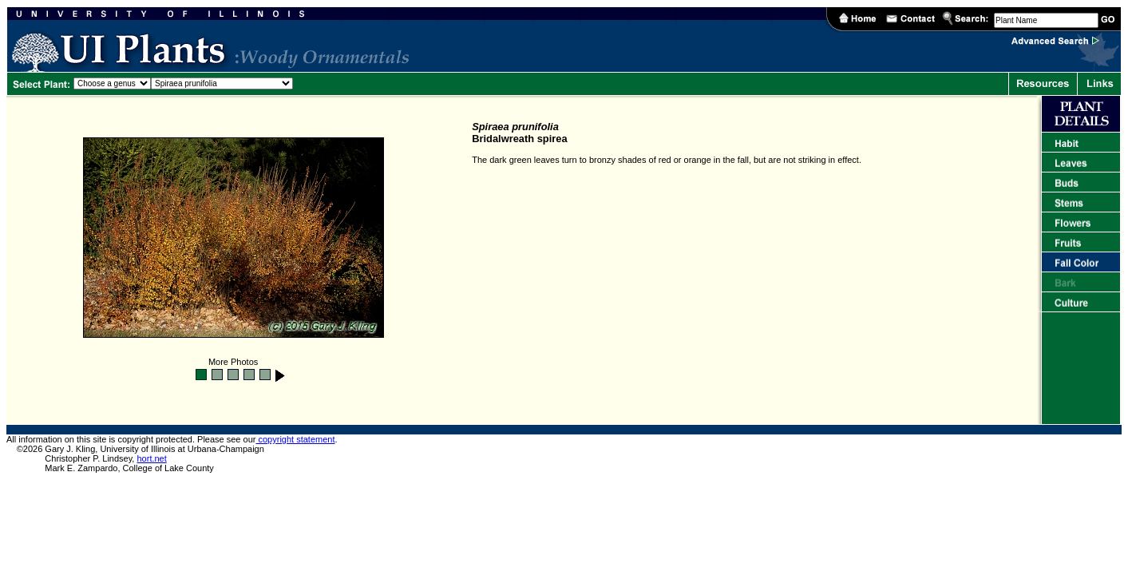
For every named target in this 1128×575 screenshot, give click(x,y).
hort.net (151, 458)
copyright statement (294, 439)
